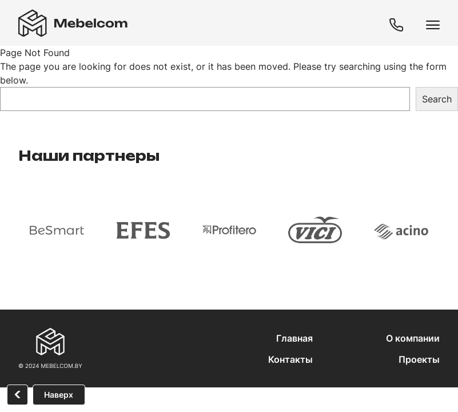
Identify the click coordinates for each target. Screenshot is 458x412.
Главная (294, 338)
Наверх (58, 394)
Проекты (419, 359)
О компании (413, 338)
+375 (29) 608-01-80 (398, 25)
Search (437, 99)
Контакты (290, 359)
